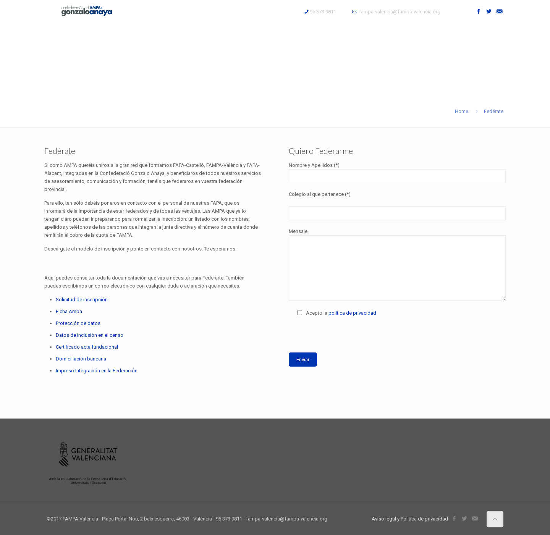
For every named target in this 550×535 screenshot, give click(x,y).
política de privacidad (352, 313)
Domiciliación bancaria (81, 359)
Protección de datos (78, 323)
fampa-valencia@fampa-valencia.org (399, 12)
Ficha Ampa (69, 311)
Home (461, 111)
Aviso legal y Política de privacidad (410, 519)
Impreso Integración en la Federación (97, 370)
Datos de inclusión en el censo (89, 335)
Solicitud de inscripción (82, 299)
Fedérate (493, 111)
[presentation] (347, 337)
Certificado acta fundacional (87, 347)
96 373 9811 (323, 12)
